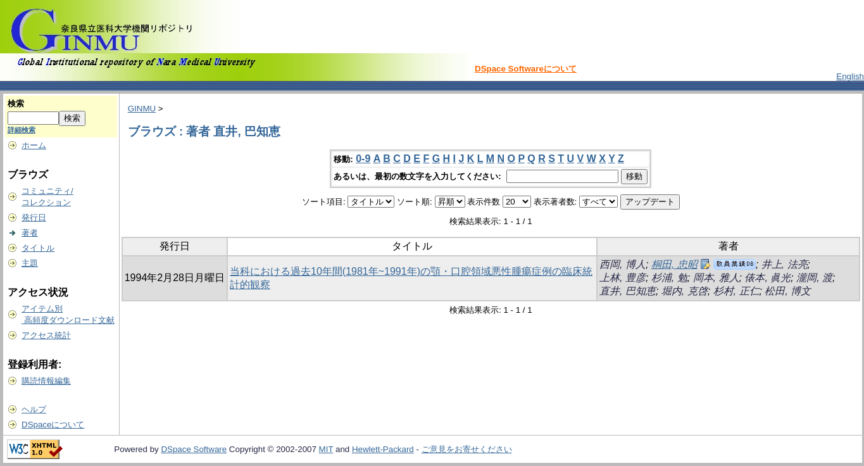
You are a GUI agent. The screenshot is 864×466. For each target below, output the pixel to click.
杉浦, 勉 (669, 277)
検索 (16, 103)
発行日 (34, 217)
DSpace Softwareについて (526, 68)
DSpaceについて (53, 424)
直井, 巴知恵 (627, 291)
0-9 (363, 158)
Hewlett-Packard (383, 449)
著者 (30, 232)
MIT (326, 449)
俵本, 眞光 (767, 277)
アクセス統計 (46, 335)
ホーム (34, 145)
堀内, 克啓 (684, 291)
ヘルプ (34, 409)
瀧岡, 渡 (814, 277)
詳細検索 (21, 130)
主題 (30, 263)
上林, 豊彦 (622, 277)
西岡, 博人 (622, 264)
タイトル (38, 248)
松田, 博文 (788, 291)
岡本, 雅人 (716, 277)
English (850, 76)
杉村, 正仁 (736, 291)
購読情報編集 (46, 381)
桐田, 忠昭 (674, 264)
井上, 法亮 (784, 264)
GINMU (142, 108)
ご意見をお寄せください (467, 449)
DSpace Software (194, 449)
